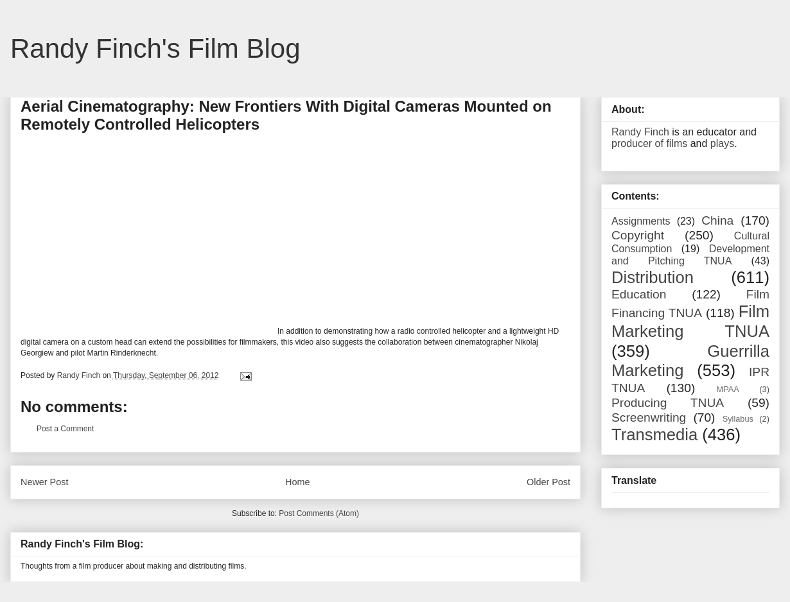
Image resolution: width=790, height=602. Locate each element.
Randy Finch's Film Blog (155, 48)
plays (722, 143)
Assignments (641, 221)
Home (297, 482)
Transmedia (654, 434)
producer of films (649, 143)
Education (638, 294)
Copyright (637, 235)
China (717, 220)
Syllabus (738, 419)
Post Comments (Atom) (319, 513)
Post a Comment (65, 428)
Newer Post (44, 482)
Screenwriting (648, 417)
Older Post (548, 482)
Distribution (652, 277)
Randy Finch (640, 131)
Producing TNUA (667, 402)
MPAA (728, 389)
